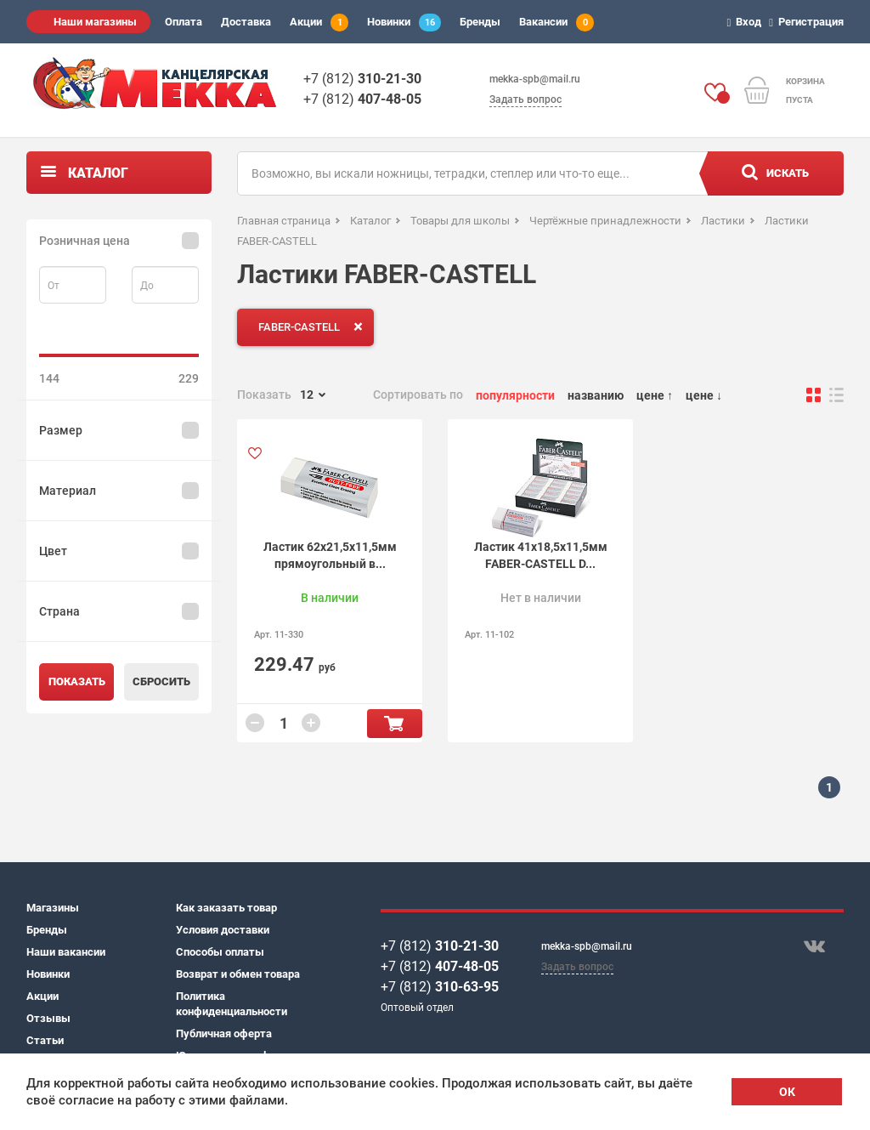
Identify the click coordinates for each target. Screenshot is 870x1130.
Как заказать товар (226, 907)
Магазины (52, 907)
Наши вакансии (65, 951)
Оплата (183, 21)
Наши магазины (95, 21)
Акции (319, 22)
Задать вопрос (525, 99)
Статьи (45, 1040)
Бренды (480, 21)
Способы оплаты (220, 951)
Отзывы (48, 1018)
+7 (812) (362, 79)
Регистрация (809, 21)
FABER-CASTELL (314, 326)
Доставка (246, 21)
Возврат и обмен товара (238, 974)
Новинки (404, 22)
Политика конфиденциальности (231, 1004)
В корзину (394, 723)
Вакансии (556, 22)
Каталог (98, 173)
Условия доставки (222, 929)
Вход (747, 21)
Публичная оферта (224, 1033)
